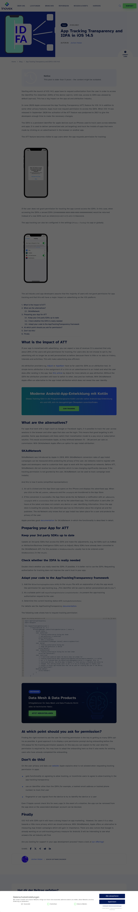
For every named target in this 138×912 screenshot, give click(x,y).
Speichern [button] (112, 902)
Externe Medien (80, 904)
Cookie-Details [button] (105, 908)
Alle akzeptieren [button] (112, 896)
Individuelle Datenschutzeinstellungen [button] (112, 906)
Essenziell (25, 904)
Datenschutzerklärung (116, 908)
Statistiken (52, 904)
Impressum (112, 909)
